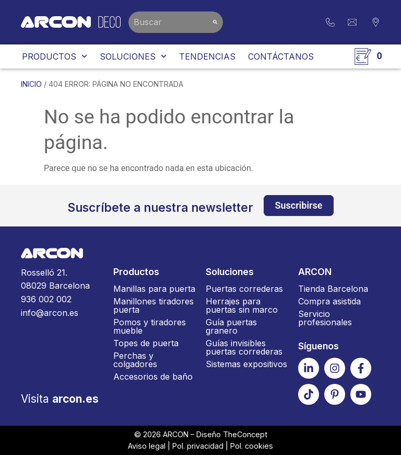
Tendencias (207, 56)
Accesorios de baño (153, 376)
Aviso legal (147, 445)
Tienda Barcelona (333, 288)
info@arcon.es (49, 313)
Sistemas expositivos (246, 364)
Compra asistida (329, 301)
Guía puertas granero (231, 326)
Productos (54, 56)
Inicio (31, 83)
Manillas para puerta (154, 288)
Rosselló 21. (62, 280)
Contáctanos (281, 56)
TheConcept (245, 434)
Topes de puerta (146, 343)
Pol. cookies (251, 445)
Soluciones (133, 56)
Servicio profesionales (325, 318)
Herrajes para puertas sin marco (242, 305)
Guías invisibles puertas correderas (244, 347)
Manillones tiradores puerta (153, 305)
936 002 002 (46, 299)
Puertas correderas (244, 288)
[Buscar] (215, 22)
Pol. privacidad (197, 445)
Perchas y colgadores (135, 359)
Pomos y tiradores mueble (149, 326)
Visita (60, 398)
